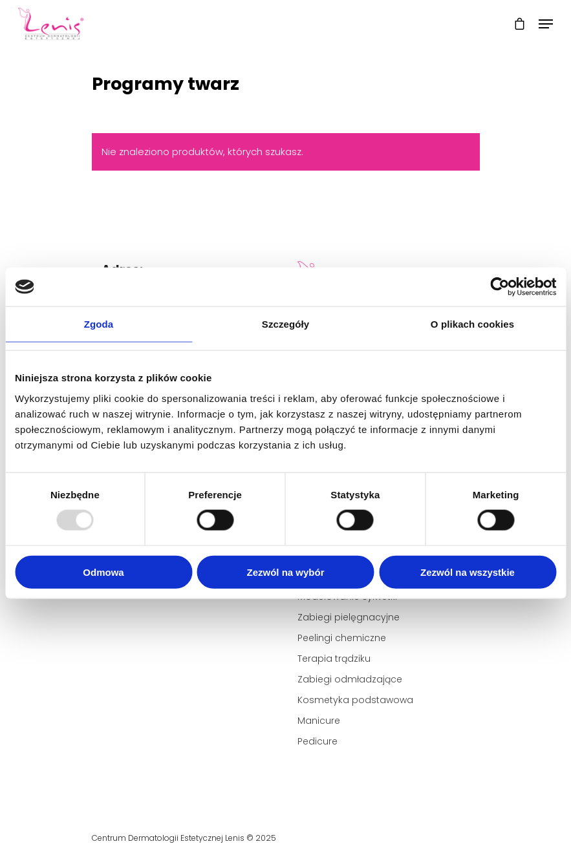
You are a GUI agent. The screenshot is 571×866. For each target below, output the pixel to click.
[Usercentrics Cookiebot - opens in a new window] (499, 287)
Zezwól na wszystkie (467, 571)
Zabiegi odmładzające (349, 679)
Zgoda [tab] (99, 324)
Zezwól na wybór (285, 571)
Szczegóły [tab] (285, 324)
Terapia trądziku (334, 658)
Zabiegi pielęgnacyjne (348, 617)
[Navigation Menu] (546, 23)
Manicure (318, 720)
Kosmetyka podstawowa (355, 699)
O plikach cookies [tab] (472, 324)
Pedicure (317, 741)
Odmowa (103, 571)
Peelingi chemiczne (341, 637)
